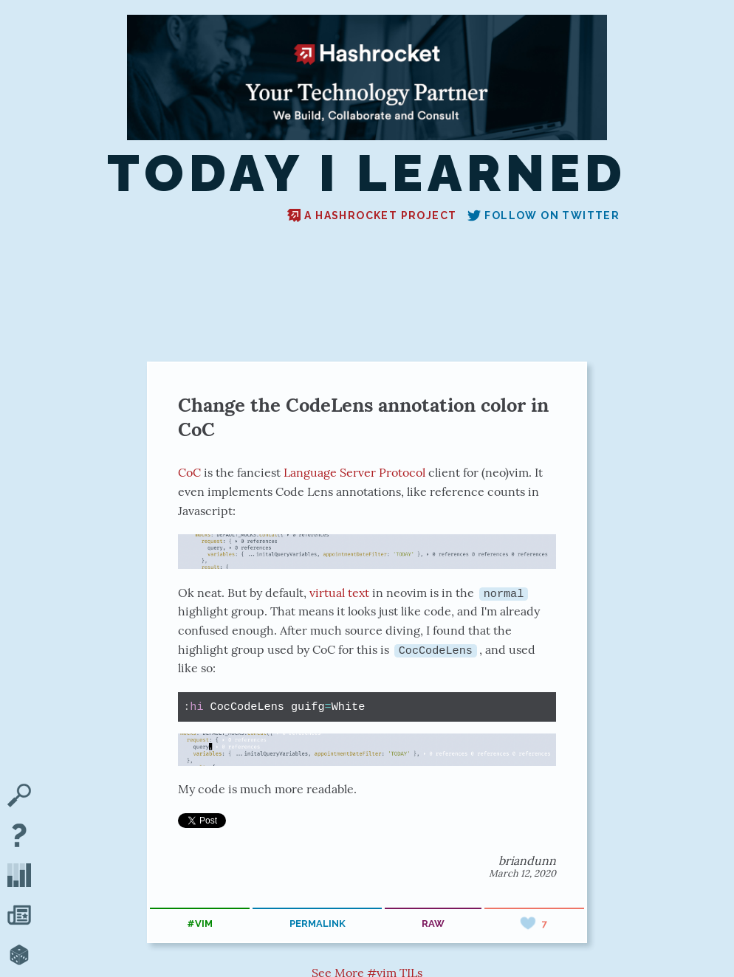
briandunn (527, 859)
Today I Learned (367, 173)
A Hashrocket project (371, 215)
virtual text (339, 592)
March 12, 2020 (522, 872)
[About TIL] (19, 837)
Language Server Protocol (354, 472)
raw (433, 923)
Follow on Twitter (543, 215)
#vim (200, 923)
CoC (189, 472)
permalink (317, 923)
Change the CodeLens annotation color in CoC (363, 417)
